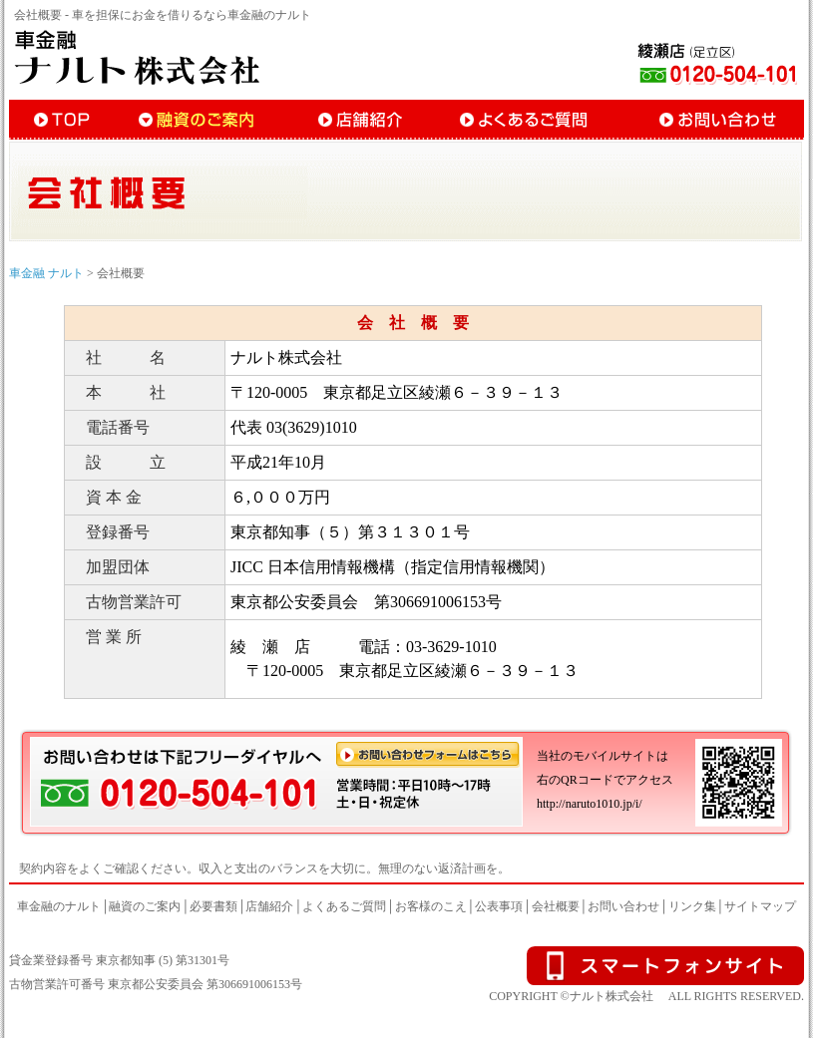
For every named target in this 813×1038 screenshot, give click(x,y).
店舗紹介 (269, 906)
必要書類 (213, 906)
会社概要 (556, 906)
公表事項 (499, 906)
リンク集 (692, 906)
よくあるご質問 (344, 906)
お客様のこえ (431, 906)
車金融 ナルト (46, 273)
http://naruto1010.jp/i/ (589, 804)
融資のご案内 (145, 906)
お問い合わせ (623, 906)
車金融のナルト (59, 906)
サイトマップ (760, 906)
